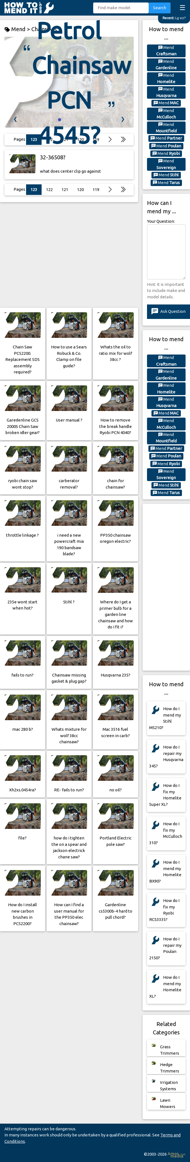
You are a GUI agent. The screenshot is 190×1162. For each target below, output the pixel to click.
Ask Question (168, 311)
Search (159, 7)
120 (80, 189)
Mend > (17, 29)
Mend (166, 50)
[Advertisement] (69, 255)
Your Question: (161, 221)
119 (96, 189)
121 (65, 189)
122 (49, 189)
